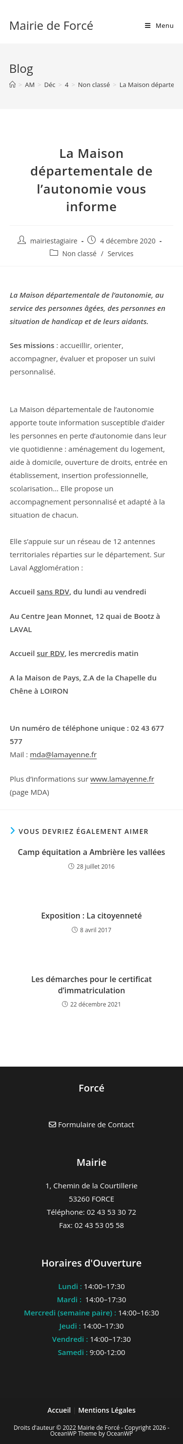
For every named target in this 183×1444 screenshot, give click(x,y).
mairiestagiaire (54, 240)
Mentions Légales (107, 1410)
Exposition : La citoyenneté (91, 915)
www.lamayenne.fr (122, 779)
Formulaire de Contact (91, 1124)
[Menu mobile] (159, 25)
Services (120, 253)
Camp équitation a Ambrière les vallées (91, 852)
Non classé (79, 253)
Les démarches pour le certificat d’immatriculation (91, 984)
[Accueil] (12, 84)
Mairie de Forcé (51, 25)
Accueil (60, 1410)
